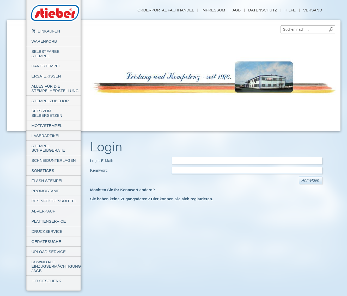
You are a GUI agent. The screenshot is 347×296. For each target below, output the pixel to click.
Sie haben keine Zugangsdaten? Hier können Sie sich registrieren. (151, 199)
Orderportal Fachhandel (165, 10)
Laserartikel (46, 135)
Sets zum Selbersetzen (47, 113)
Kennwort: (99, 170)
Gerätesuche (46, 241)
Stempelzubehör (50, 101)
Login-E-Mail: (101, 160)
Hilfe (290, 10)
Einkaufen (46, 31)
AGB (236, 10)
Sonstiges (43, 170)
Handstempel (46, 66)
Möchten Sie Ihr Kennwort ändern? (122, 190)
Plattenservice (49, 221)
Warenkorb (44, 41)
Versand (312, 10)
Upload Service (49, 251)
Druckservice (47, 231)
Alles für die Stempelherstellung (55, 88)
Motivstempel (47, 125)
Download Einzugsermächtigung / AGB (56, 266)
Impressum (213, 10)
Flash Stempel (48, 180)
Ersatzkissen (46, 76)
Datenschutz (262, 10)
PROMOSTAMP (45, 191)
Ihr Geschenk (46, 281)
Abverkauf (43, 211)
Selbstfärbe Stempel (46, 53)
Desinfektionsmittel (54, 201)
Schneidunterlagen (54, 160)
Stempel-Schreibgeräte (48, 148)
